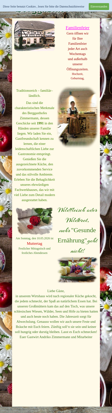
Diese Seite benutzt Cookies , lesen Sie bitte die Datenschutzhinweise (43, 6)
